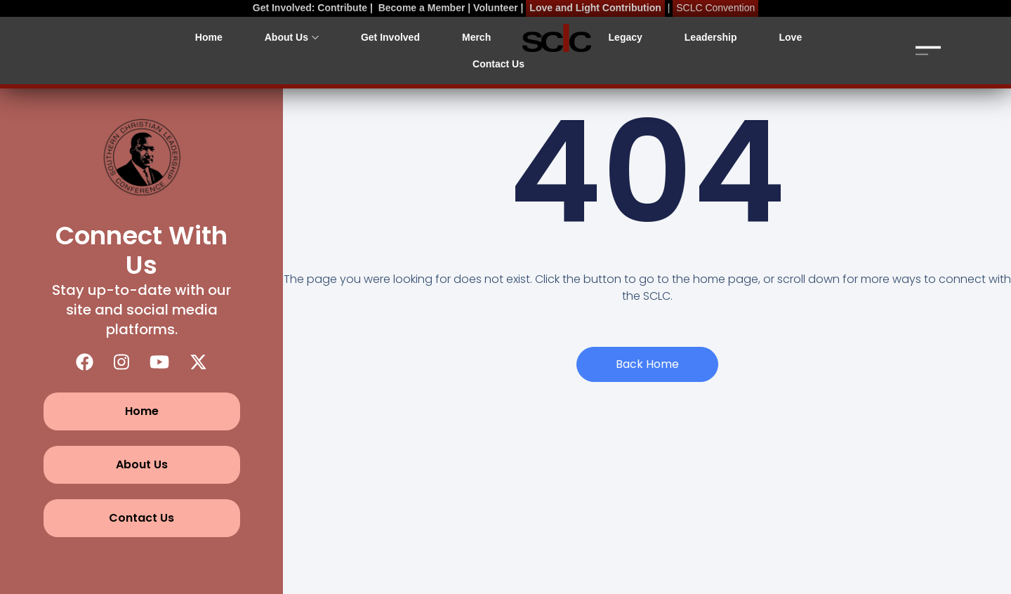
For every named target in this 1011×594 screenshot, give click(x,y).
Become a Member (421, 7)
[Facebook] (84, 362)
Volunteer (495, 7)
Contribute (342, 7)
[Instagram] (121, 362)
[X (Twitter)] (198, 362)
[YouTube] (159, 362)
